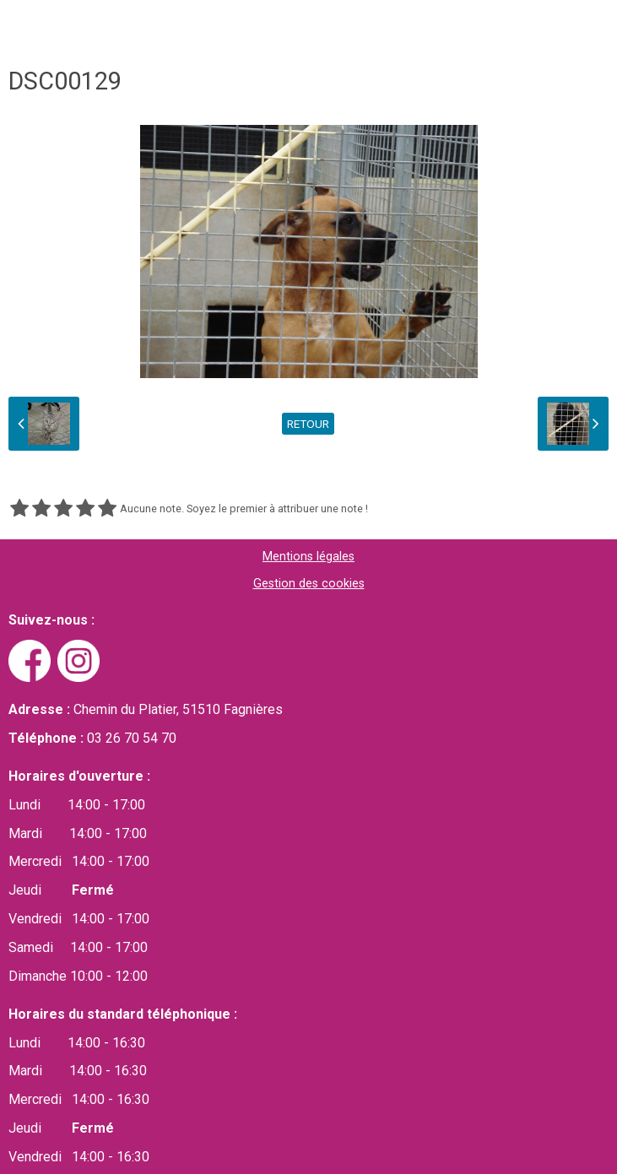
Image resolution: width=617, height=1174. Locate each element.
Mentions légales (308, 556)
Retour (308, 423)
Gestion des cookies (309, 583)
